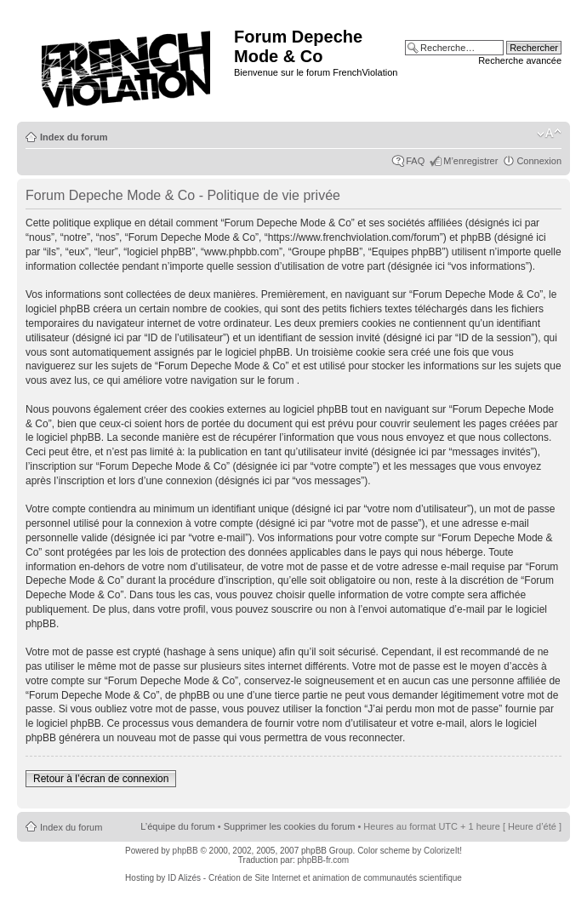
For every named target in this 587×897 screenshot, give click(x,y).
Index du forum (73, 137)
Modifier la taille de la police (549, 133)
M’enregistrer (470, 161)
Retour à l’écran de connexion (100, 779)
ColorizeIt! (443, 850)
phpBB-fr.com (324, 860)
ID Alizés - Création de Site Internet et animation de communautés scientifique (315, 878)
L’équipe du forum (177, 826)
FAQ (415, 161)
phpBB (185, 850)
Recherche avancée (519, 60)
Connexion (538, 161)
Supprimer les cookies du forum (290, 826)
